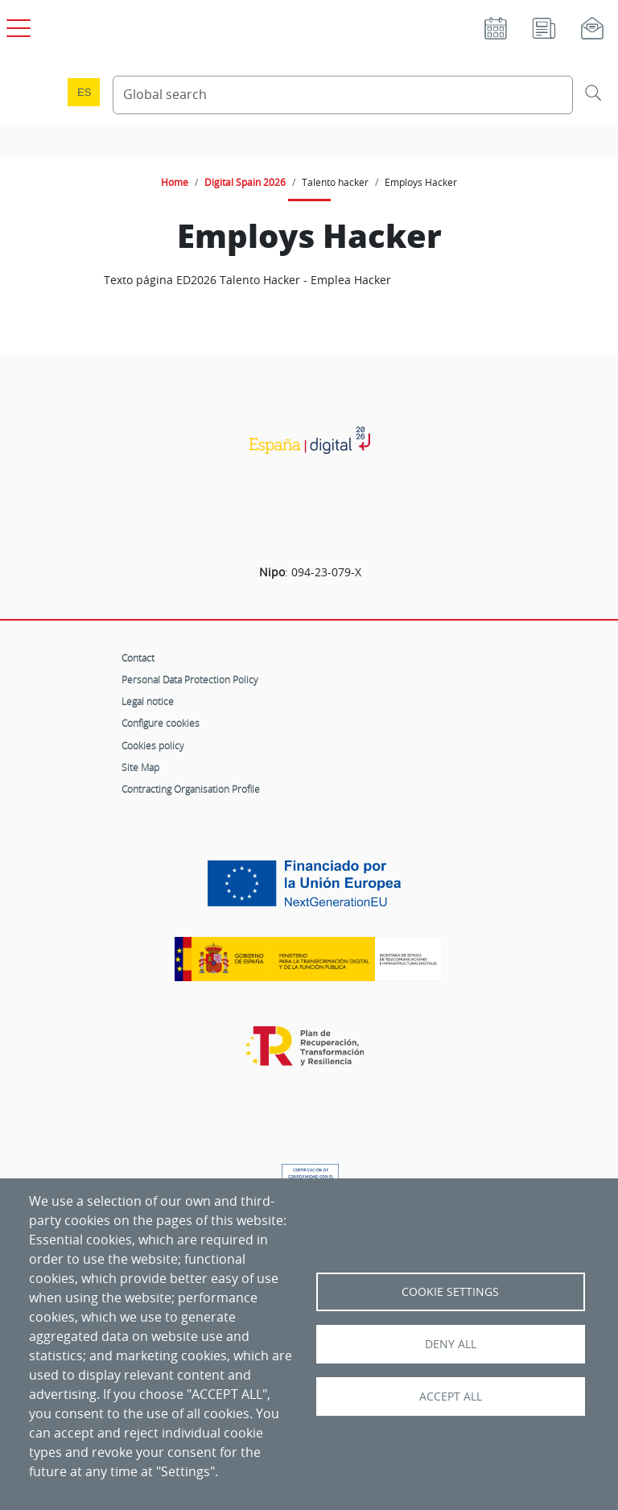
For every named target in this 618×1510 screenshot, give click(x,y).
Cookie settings (450, 1292)
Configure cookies (161, 722)
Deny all (450, 1344)
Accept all (450, 1396)
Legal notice (148, 701)
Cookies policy (153, 745)
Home (174, 181)
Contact (138, 657)
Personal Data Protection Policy (190, 679)
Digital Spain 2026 (245, 181)
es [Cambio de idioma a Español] (84, 92)
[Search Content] (343, 95)
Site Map (140, 767)
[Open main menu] (16, 25)
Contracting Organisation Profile (191, 788)
